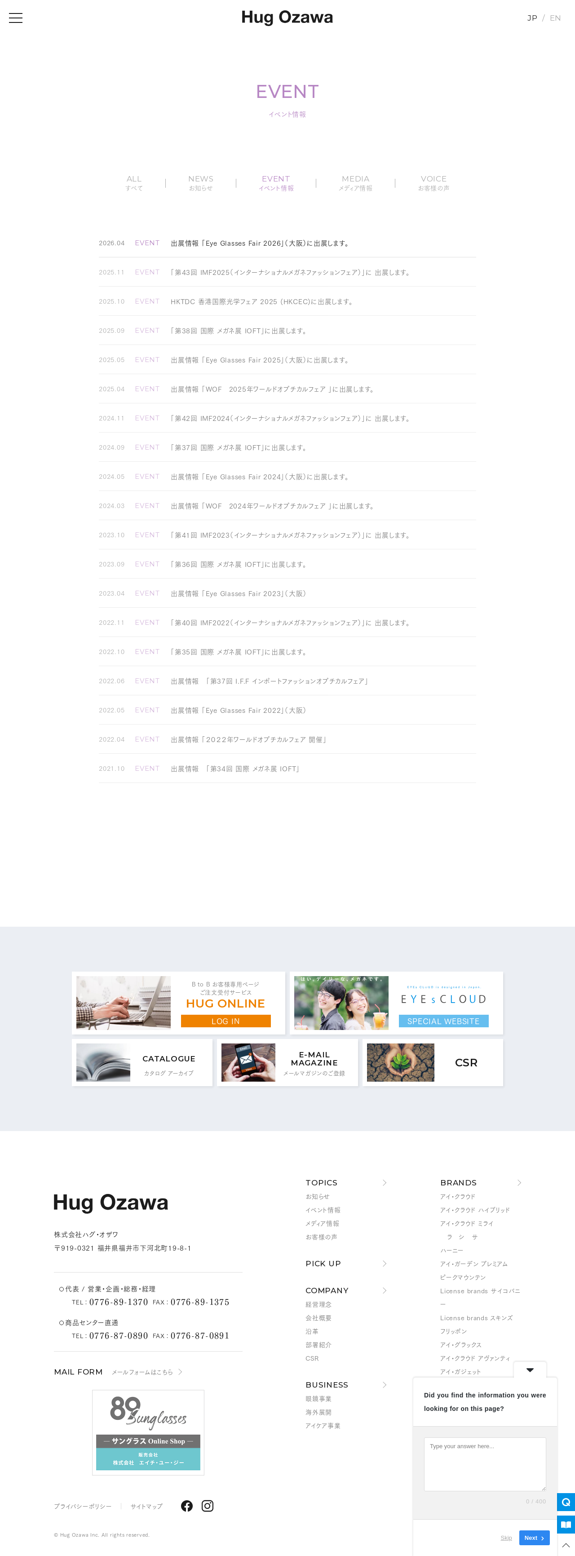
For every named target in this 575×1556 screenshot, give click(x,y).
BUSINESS (327, 1384)
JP (532, 17)
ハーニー (452, 1250)
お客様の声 (321, 1237)
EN (556, 17)
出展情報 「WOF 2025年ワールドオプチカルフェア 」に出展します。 (272, 388)
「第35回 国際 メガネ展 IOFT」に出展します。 (239, 651)
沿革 (312, 1331)
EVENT (147, 243)
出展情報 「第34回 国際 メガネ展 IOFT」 (235, 768)
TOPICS (321, 1182)
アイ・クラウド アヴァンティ (475, 1358)
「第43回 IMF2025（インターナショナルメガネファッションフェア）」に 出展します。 (290, 271)
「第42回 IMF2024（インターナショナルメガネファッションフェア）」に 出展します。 (290, 417)
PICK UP (323, 1263)
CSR (311, 1358)
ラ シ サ (459, 1237)
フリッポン (453, 1331)
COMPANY (326, 1290)
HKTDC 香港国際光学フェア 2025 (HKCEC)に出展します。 (262, 301)
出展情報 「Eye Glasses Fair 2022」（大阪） (239, 709)
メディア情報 (322, 1223)
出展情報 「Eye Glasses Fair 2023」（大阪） (239, 593)
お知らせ (317, 1196)
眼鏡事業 (318, 1398)
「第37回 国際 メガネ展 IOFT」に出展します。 (239, 447)
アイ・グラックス (461, 1344)
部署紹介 (318, 1344)
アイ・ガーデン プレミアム (474, 1264)
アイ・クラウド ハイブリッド (475, 1210)
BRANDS (458, 1182)
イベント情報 (323, 1210)
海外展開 (318, 1412)
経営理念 (318, 1304)
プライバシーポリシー (83, 1506)
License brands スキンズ (476, 1317)
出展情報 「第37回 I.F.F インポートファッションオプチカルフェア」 (270, 680)
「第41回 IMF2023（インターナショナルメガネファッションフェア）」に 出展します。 (290, 534)
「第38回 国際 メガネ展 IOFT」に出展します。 (239, 330)
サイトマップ (147, 1506)
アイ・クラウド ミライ (466, 1223)
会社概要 (318, 1317)
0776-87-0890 (118, 1335)
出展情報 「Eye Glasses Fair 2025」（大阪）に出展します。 (260, 359)
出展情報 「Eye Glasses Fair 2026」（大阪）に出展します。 (260, 242)
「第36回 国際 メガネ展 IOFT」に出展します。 (239, 563)
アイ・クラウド (458, 1196)
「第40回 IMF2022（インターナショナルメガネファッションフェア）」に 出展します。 (290, 622)
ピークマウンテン (463, 1277)
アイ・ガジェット (461, 1371)
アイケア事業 (323, 1425)
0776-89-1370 (118, 1301)
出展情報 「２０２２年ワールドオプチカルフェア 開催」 (249, 739)
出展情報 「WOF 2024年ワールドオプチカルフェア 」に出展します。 (272, 505)
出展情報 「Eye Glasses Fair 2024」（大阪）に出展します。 (260, 476)
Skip (506, 1537)
